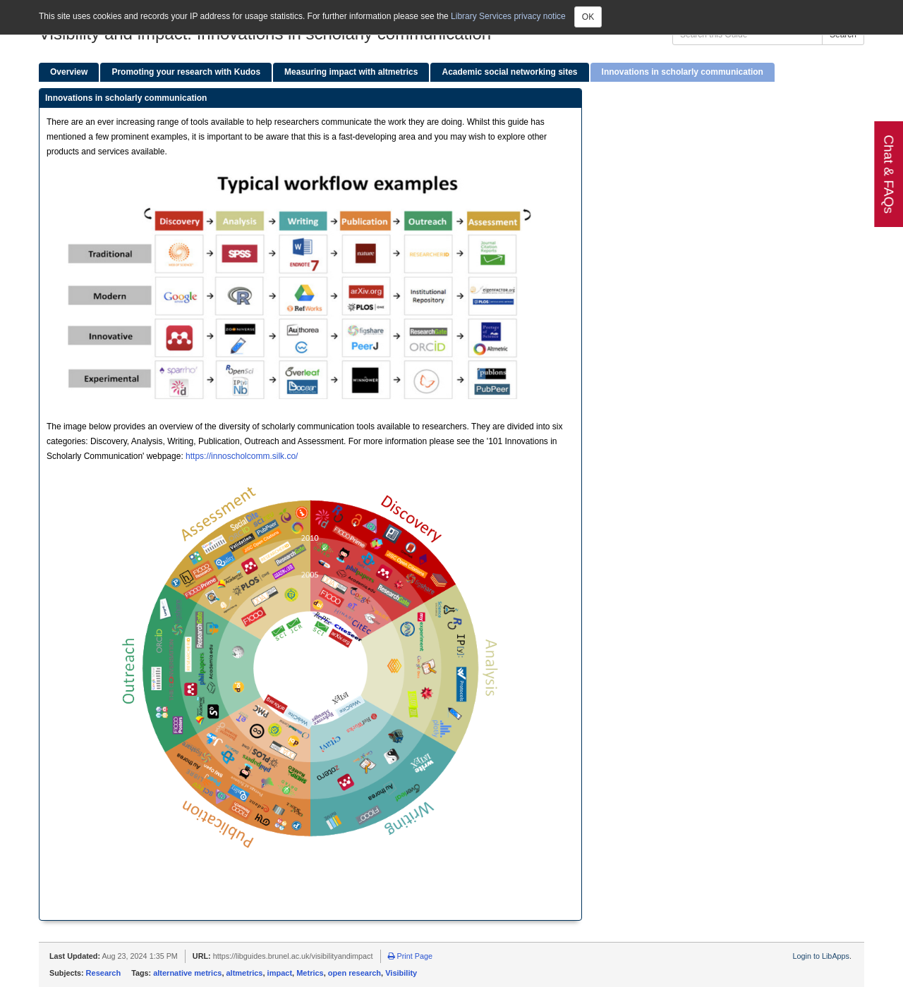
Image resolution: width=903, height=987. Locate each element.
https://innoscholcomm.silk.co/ (242, 456)
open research (354, 973)
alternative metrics (187, 973)
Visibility (401, 973)
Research (103, 973)
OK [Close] (588, 17)
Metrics (310, 973)
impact (279, 973)
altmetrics (244, 973)
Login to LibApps (821, 956)
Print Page (410, 956)
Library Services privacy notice (508, 16)
